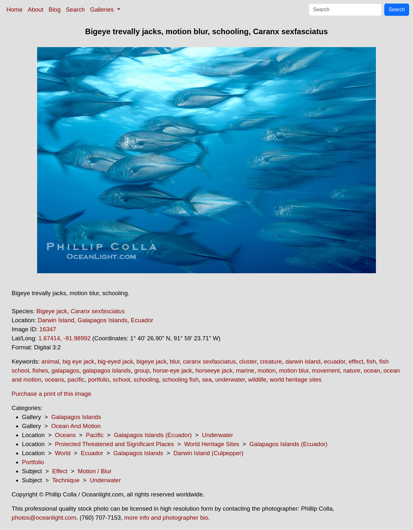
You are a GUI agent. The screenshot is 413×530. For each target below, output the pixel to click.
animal (50, 361)
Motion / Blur (95, 471)
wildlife (257, 379)
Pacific (95, 435)
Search (75, 9)
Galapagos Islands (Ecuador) (153, 435)
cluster (248, 361)
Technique (66, 480)
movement (326, 370)
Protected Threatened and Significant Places (114, 444)
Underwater (217, 435)
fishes (40, 370)
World (62, 453)
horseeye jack (213, 370)
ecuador (334, 361)
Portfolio (33, 462)
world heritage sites (296, 379)
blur (175, 361)
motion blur (293, 370)
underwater (230, 379)
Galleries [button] (103, 9)
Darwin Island (56, 320)
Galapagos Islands (102, 320)
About (36, 9)
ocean (372, 370)
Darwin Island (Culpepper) (209, 453)
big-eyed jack (115, 361)
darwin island (302, 361)
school (121, 379)
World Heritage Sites (211, 444)
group (142, 370)
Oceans (65, 435)
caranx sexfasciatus (209, 361)
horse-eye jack (172, 370)
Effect (59, 471)
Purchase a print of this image (51, 393)
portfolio (98, 379)
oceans (54, 379)
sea (207, 379)
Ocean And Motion (76, 426)
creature (271, 361)
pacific (76, 379)
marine (245, 370)
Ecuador (142, 320)
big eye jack (79, 361)
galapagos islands (107, 370)
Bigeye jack (51, 311)
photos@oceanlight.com (44, 517)
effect (355, 361)
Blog (55, 9)
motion (266, 370)
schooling (146, 379)
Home (14, 9)
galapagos (65, 370)
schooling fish (180, 379)
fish (371, 361)
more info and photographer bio (166, 517)
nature (351, 370)
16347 (47, 329)
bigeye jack (151, 361)
